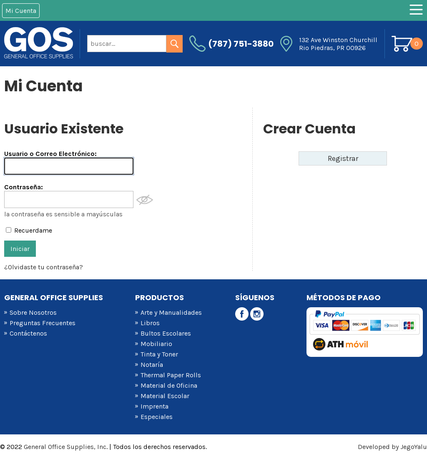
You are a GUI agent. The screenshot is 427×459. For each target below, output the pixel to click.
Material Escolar (165, 396)
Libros (150, 323)
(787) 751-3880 (241, 44)
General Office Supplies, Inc (65, 447)
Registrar (343, 158)
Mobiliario (156, 344)
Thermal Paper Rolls (171, 375)
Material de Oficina (169, 385)
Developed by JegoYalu (392, 447)
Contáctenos (28, 333)
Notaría (152, 365)
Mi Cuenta (20, 11)
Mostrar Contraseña (144, 200)
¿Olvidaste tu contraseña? (43, 267)
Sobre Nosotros (33, 312)
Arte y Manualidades (171, 312)
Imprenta (154, 406)
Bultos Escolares (166, 333)
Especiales (157, 417)
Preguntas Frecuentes (42, 323)
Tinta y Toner (159, 354)
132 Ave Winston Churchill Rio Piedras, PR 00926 (338, 44)
